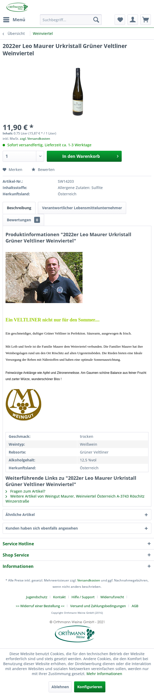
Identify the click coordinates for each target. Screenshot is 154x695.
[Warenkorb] (145, 19)
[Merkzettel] (120, 19)
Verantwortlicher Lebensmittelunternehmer (82, 207)
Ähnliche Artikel (20, 514)
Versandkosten (88, 580)
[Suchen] (96, 19)
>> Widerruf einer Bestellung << (40, 606)
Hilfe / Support (83, 597)
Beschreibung (19, 207)
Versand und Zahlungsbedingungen (98, 606)
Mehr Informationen (104, 673)
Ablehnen (60, 686)
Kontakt (59, 597)
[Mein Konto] (132, 19)
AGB (135, 606)
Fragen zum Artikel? (25, 491)
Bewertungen (23, 220)
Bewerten (43, 169)
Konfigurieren (89, 686)
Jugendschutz (36, 597)
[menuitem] (14, 19)
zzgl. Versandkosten (35, 138)
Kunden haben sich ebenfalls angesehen (42, 528)
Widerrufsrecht (112, 597)
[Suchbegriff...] (70, 19)
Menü (14, 19)
